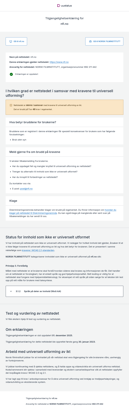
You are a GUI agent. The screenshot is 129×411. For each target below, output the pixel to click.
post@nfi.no (26, 188)
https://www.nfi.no (59, 62)
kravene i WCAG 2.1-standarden (38, 250)
